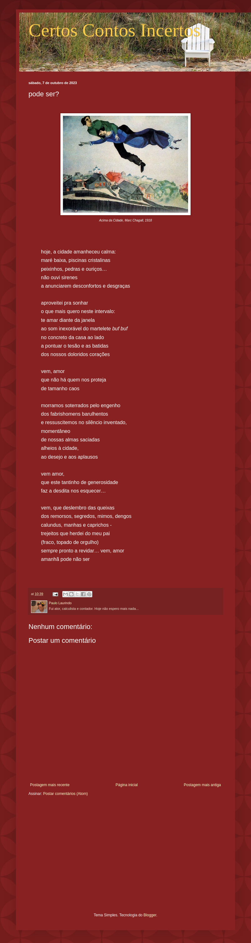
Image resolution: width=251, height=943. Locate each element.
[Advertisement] (125, 859)
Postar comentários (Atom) (65, 793)
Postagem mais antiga (202, 785)
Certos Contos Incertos (114, 30)
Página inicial (126, 785)
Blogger (150, 915)
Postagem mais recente (49, 785)
